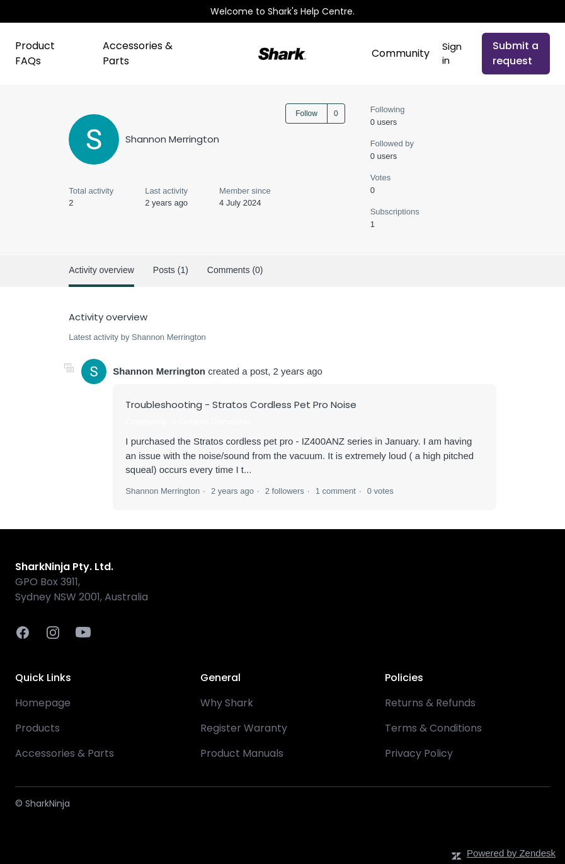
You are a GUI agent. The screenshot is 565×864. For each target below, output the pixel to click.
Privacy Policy (419, 753)
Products (37, 728)
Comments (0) (235, 270)
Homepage (43, 703)
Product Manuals (241, 753)
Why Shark (226, 703)
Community (401, 53)
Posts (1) (170, 270)
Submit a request (516, 53)
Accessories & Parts (138, 53)
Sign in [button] (452, 53)
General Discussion (215, 421)
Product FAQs (35, 53)
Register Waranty (243, 728)
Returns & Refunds (430, 703)
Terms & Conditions (433, 728)
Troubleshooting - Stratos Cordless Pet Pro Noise (241, 404)
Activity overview (101, 270)
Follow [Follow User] (306, 113)
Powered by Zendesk (511, 853)
